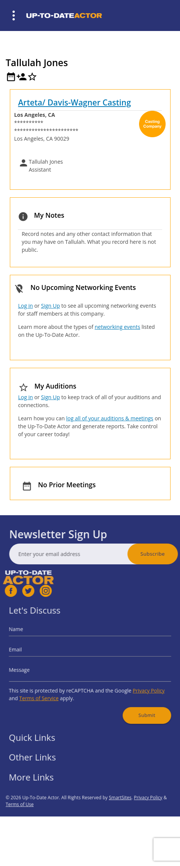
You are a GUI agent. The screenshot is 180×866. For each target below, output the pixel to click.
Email (28, 652)
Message (31, 669)
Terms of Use (20, 820)
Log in (25, 305)
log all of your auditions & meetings (109, 418)
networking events (117, 326)
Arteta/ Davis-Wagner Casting (74, 102)
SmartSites (120, 813)
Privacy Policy (138, 686)
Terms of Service (48, 692)
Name (29, 635)
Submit (137, 706)
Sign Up (50, 305)
